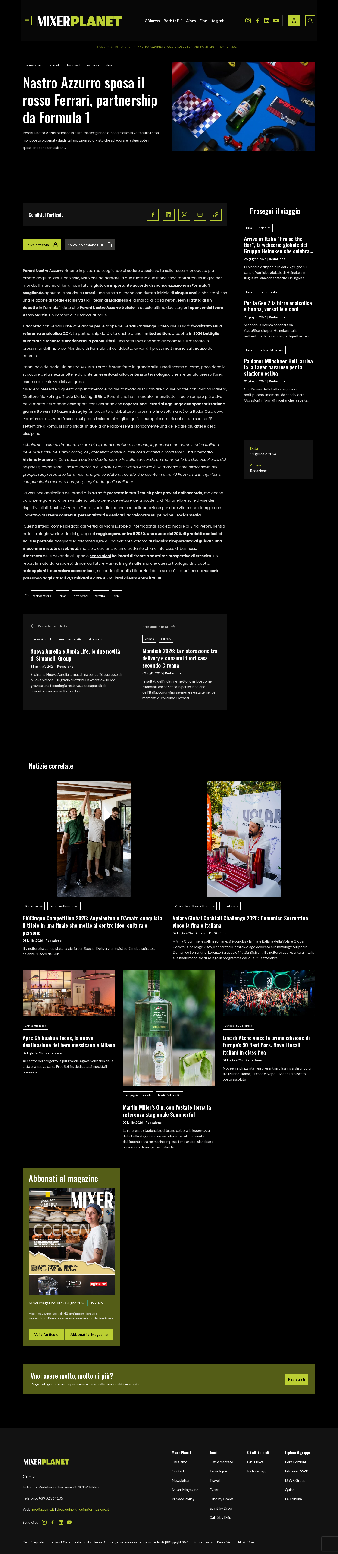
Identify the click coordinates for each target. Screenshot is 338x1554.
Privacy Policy (183, 1499)
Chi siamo (179, 1462)
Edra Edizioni (295, 1462)
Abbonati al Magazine (89, 1334)
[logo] (80, 20)
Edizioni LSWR (296, 1471)
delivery (166, 638)
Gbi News (255, 1462)
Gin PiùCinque (34, 906)
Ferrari (54, 65)
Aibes (191, 20)
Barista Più (173, 20)
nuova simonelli (42, 639)
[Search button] (310, 20)
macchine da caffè (70, 639)
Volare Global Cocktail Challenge (195, 906)
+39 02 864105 (50, 1498)
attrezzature (96, 639)
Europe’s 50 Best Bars (238, 1025)
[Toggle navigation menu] (27, 20)
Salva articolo (41, 245)
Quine (289, 1489)
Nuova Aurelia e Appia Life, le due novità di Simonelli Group (75, 654)
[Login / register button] (294, 20)
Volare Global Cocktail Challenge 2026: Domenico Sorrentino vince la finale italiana (240, 921)
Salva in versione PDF (90, 245)
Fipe (203, 20)
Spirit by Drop (121, 46)
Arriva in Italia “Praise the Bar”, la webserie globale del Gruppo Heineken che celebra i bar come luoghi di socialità (278, 245)
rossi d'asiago (230, 906)
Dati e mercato (221, 1462)
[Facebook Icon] (257, 20)
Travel (215, 1480)
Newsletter (181, 1480)
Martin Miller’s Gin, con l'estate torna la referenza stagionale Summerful (167, 1110)
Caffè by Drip (220, 1517)
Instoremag (256, 1471)
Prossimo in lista (158, 626)
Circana (149, 638)
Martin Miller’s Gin (169, 1095)
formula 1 (93, 65)
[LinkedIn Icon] (266, 20)
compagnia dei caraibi (138, 1095)
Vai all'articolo (46, 1334)
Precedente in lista (49, 626)
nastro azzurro (34, 65)
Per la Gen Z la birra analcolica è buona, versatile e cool (278, 306)
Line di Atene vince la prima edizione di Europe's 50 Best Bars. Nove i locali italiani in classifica (266, 1044)
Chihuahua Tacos (35, 1025)
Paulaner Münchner (271, 350)
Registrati (296, 1379)
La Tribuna (293, 1499)
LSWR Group (295, 1480)
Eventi (214, 1489)
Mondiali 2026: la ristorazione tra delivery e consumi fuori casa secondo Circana (179, 657)
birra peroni (73, 65)
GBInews (152, 20)
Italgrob (218, 20)
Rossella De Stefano (210, 933)
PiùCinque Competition (64, 906)
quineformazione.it (94, 1509)
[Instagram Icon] (248, 20)
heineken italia (268, 292)
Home (101, 46)
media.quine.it (43, 1509)
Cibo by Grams (222, 1499)
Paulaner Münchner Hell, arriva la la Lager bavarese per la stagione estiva (278, 367)
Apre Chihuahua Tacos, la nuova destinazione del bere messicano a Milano (69, 1041)
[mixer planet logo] (46, 1461)
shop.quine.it (67, 1509)
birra (109, 65)
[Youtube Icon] (276, 20)
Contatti (178, 1471)
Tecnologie (218, 1471)
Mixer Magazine (185, 1489)
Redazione (65, 666)
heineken (265, 228)
